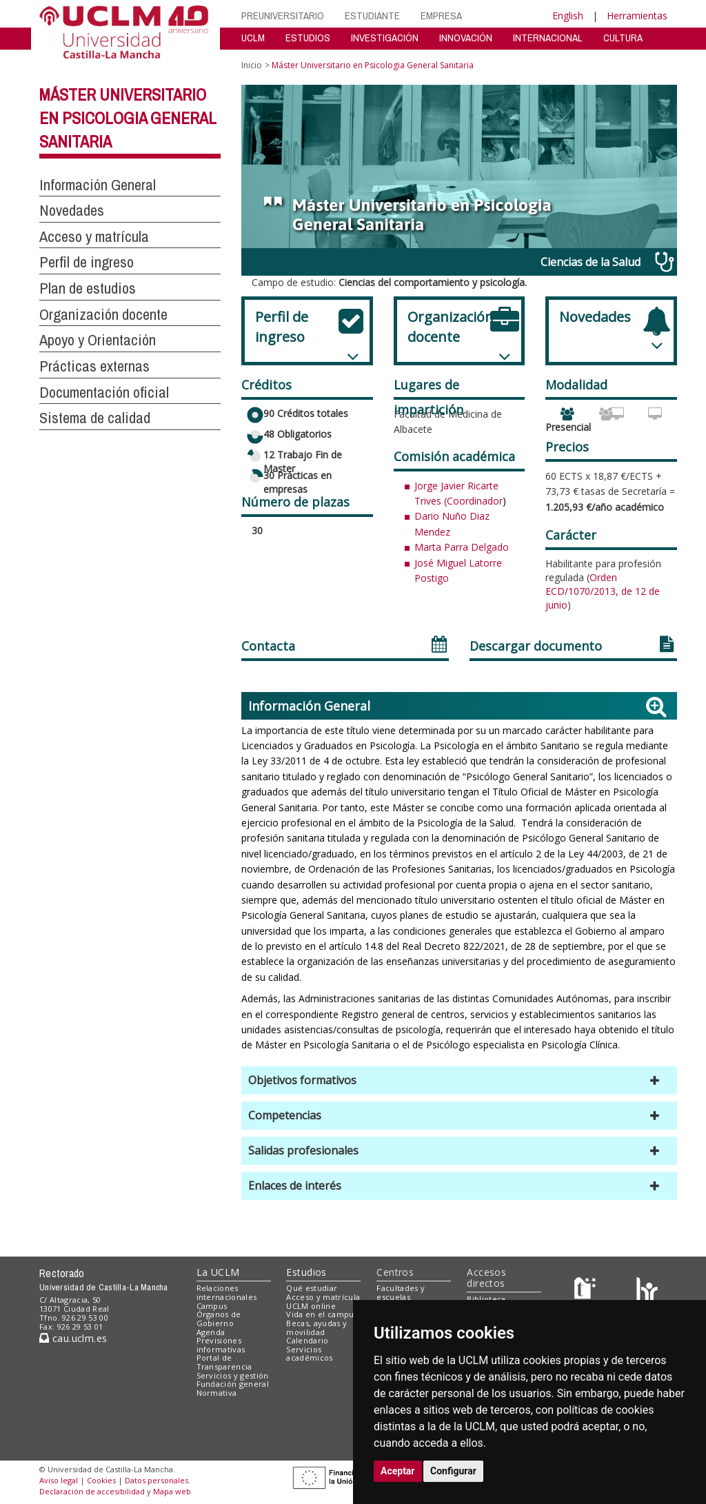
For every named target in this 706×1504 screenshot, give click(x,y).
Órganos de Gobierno (218, 1318)
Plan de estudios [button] (87, 288)
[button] (459, 1080)
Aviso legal (58, 1480)
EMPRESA (441, 15)
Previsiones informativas (220, 1344)
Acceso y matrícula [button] (94, 236)
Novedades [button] (71, 210)
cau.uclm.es (73, 1338)
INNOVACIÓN (465, 37)
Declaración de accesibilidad (92, 1491)
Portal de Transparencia (224, 1362)
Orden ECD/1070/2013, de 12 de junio (602, 591)
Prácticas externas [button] (94, 366)
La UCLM (218, 1272)
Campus (212, 1306)
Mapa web (172, 1491)
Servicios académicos (309, 1353)
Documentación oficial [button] (104, 392)
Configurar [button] (453, 1470)
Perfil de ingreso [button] (86, 262)
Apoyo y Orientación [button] (97, 339)
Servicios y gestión (232, 1375)
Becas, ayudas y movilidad (316, 1327)
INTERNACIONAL (548, 37)
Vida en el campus (322, 1314)
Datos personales (156, 1480)
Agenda (210, 1332)
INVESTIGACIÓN (384, 37)
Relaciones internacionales (226, 1292)
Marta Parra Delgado (461, 546)
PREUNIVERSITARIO (282, 15)
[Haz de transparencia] (587, 1291)
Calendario (307, 1340)
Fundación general (233, 1384)
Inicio (251, 65)
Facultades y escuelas (400, 1292)
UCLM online (311, 1306)
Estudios (306, 1272)
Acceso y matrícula (323, 1297)
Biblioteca (486, 1299)
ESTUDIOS (307, 37)
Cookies (101, 1480)
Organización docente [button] (103, 314)
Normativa (216, 1393)
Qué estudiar (311, 1288)
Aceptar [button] (398, 1470)
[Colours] (647, 1291)
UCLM (253, 37)
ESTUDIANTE (372, 15)
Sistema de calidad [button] (94, 417)
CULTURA (623, 37)
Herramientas (637, 15)
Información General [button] (97, 184)
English (567, 15)
